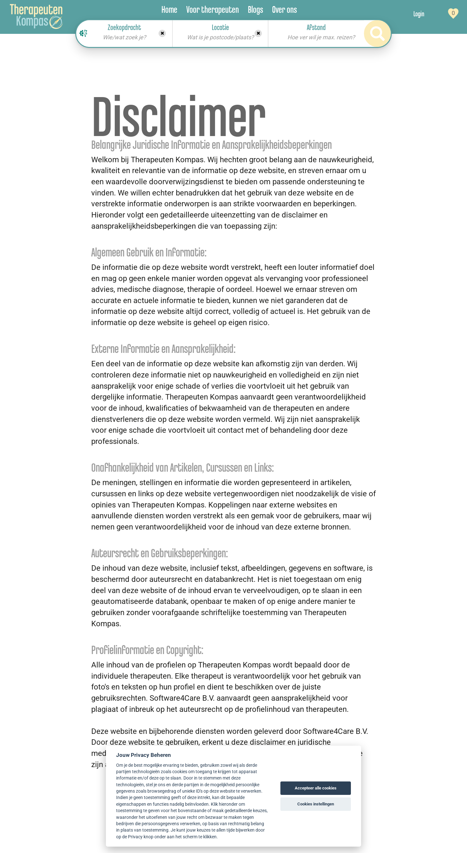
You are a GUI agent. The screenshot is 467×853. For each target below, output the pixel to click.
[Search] (377, 33)
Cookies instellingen (315, 804)
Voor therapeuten (212, 9)
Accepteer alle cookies (316, 788)
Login (418, 14)
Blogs (255, 9)
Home (169, 9)
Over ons (284, 9)
